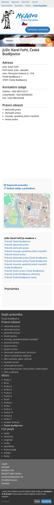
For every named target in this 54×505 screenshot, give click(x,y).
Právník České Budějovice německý (22, 274)
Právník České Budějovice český (20, 277)
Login (4, 463)
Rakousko (15, 2)
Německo (5, 2)
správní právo (11, 349)
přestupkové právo (13, 365)
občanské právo (12, 326)
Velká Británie (6, 5)
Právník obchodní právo (16, 247)
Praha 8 (8, 402)
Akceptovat (46, 501)
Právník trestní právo (15, 254)
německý (8, 436)
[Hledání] (48, 41)
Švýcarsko (25, 2)
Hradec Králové (11, 422)
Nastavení (6, 501)
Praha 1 (8, 379)
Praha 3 (8, 409)
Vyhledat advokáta (37, 29)
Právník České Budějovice (17, 241)
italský (7, 452)
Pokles (37, 501)
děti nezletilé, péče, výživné (18, 358)
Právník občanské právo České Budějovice (25, 257)
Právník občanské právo (16, 244)
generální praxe (12, 332)
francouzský (10, 449)
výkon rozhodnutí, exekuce (17, 355)
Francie (35, 2)
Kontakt (5, 467)
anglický (8, 439)
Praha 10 (8, 412)
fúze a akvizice (11, 372)
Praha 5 (8, 392)
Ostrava (8, 415)
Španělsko (19, 5)
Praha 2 (8, 386)
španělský (9, 446)
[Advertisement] (27, 148)
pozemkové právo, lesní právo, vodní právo (26, 368)
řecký (6, 456)
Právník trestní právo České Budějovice (24, 270)
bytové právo (10, 345)
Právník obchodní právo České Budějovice (25, 261)
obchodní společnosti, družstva (20, 352)
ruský (6, 443)
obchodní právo (12, 329)
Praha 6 (8, 396)
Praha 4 (8, 389)
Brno (6, 383)
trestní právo (10, 336)
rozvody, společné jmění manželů (21, 339)
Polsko (28, 5)
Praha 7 (8, 418)
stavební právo (11, 362)
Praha (7, 405)
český (6, 433)
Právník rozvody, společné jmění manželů (25, 251)
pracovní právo (11, 342)
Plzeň (6, 399)
